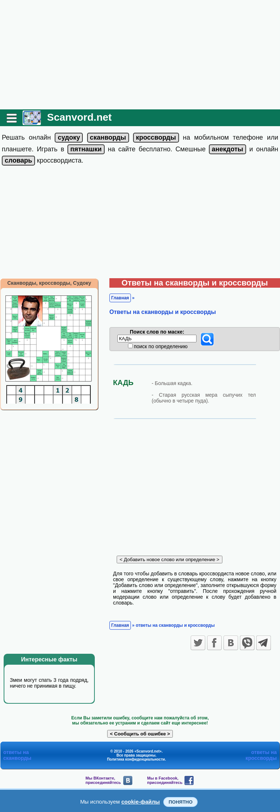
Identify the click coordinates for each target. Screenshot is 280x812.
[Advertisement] (140, 55)
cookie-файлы (140, 802)
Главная (120, 297)
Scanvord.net (79, 117)
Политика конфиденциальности (136, 759)
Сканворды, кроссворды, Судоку (49, 283)
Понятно (180, 802)
